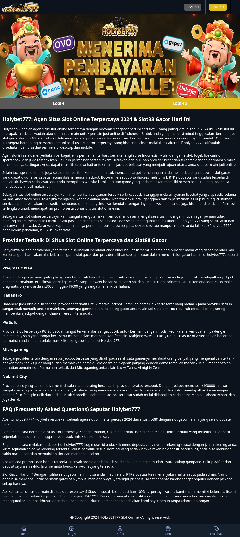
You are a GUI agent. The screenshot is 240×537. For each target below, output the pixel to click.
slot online (58, 129)
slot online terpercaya (41, 216)
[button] (236, 7)
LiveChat (216, 531)
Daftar (120, 531)
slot (14, 155)
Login (72, 531)
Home (24, 531)
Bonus (168, 531)
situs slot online (28, 194)
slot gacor (222, 172)
